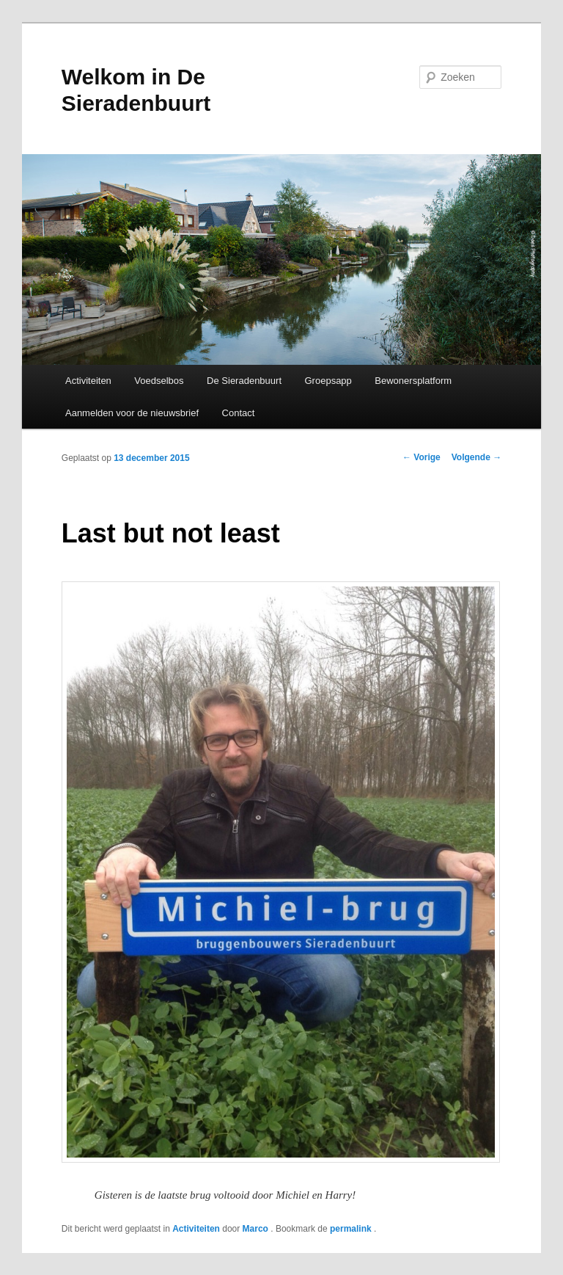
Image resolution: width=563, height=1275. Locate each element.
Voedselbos (158, 380)
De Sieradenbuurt (244, 380)
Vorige (421, 457)
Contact (238, 412)
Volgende (476, 457)
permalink (352, 1229)
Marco (257, 1229)
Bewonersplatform (413, 380)
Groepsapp (328, 380)
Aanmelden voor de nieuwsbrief (132, 412)
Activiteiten (88, 380)
